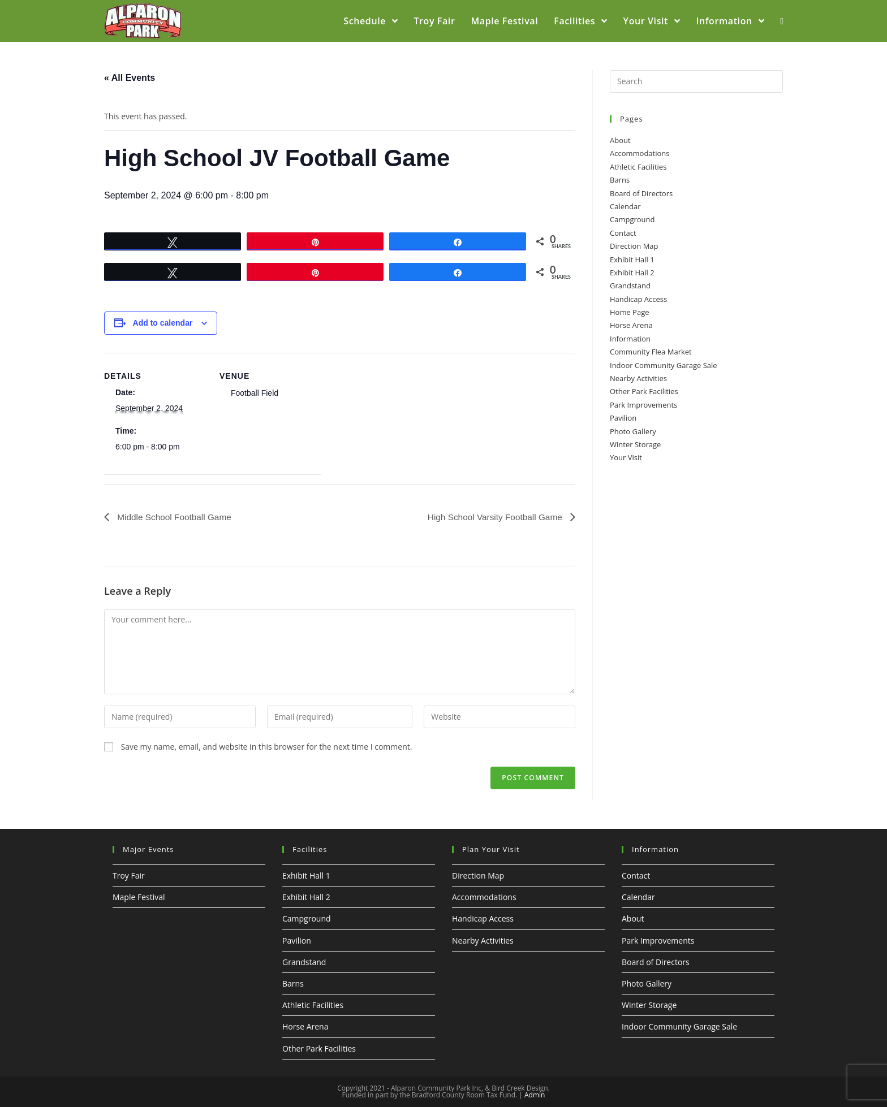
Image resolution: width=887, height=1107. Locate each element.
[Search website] (781, 21)
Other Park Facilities (644, 391)
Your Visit (626, 457)
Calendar (625, 206)
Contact (623, 233)
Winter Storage (635, 444)
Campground (632, 219)
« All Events (129, 78)
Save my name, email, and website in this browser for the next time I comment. (266, 746)
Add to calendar (163, 322)
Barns (620, 180)
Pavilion (623, 418)
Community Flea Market (651, 352)
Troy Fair (129, 875)
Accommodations (639, 153)
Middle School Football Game (175, 516)
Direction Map (634, 246)
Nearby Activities (638, 378)
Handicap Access (638, 299)
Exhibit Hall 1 (632, 259)
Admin (534, 1095)
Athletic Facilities (638, 167)
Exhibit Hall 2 (632, 272)
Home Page (629, 312)
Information (630, 339)
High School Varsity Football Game (493, 516)
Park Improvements (643, 405)
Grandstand (630, 285)
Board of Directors (641, 193)
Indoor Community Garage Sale (663, 365)
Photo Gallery (633, 431)
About (620, 140)
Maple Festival (139, 897)
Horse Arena (631, 325)
